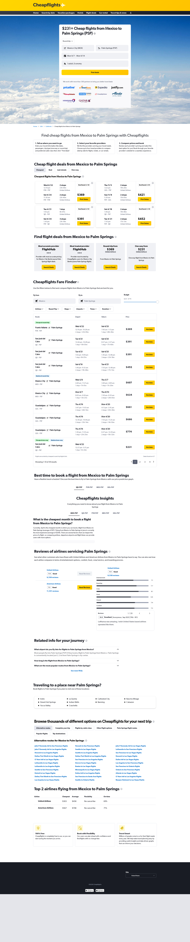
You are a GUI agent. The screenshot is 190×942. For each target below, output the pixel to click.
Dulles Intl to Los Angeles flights (87, 771)
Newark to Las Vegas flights (126, 754)
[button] (77, 55)
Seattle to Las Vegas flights (85, 747)
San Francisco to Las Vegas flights (129, 751)
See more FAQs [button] (77, 669)
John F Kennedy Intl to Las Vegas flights (131, 744)
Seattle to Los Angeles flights (86, 751)
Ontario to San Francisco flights (128, 768)
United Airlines (52, 568)
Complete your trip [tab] (62, 726)
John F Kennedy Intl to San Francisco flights (51, 744)
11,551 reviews (53, 589)
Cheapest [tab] (40, 168)
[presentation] (95, 33)
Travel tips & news (118, 13)
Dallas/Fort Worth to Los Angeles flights (90, 754)
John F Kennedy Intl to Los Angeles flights (51, 747)
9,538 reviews (52, 575)
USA (41, 124)
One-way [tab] (75, 168)
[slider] (157, 299)
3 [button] (144, 460)
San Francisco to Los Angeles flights (89, 758)
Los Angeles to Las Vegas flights (47, 778)
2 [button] (139, 460)
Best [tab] (50, 168)
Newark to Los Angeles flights (46, 751)
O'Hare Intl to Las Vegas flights (47, 758)
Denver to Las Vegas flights (85, 761)
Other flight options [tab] (104, 726)
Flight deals (91, 13)
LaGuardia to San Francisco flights (129, 747)
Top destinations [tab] (59, 732)
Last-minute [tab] (61, 168)
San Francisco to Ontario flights (128, 764)
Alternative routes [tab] (43, 726)
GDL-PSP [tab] (110, 485)
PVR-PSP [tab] (89, 485)
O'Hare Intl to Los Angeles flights (128, 775)
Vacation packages (66, 13)
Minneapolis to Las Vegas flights (87, 768)
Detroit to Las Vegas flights (45, 771)
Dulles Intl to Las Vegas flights (127, 758)
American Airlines (54, 582)
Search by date (48, 13)
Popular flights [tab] (42, 732)
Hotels (80, 13)
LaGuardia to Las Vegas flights (46, 761)
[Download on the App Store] (100, 889)
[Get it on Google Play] (89, 889)
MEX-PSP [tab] (99, 485)
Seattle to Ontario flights (84, 778)
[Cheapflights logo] (46, 5)
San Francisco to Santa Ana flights (88, 775)
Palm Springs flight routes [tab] (127, 726)
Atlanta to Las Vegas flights (126, 771)
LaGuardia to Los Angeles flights (47, 764)
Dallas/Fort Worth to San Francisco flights (51, 775)
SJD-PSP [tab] (79, 485)
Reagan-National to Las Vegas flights (130, 778)
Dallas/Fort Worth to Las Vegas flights (49, 754)
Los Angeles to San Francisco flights (129, 761)
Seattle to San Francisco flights (46, 768)
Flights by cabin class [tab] (83, 726)
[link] (49, 265)
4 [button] (149, 460)
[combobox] (68, 41)
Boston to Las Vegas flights (85, 764)
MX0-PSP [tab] (74, 511)
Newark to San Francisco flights (87, 744)
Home (36, 13)
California (48, 124)
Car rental (103, 13)
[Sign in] (131, 13)
